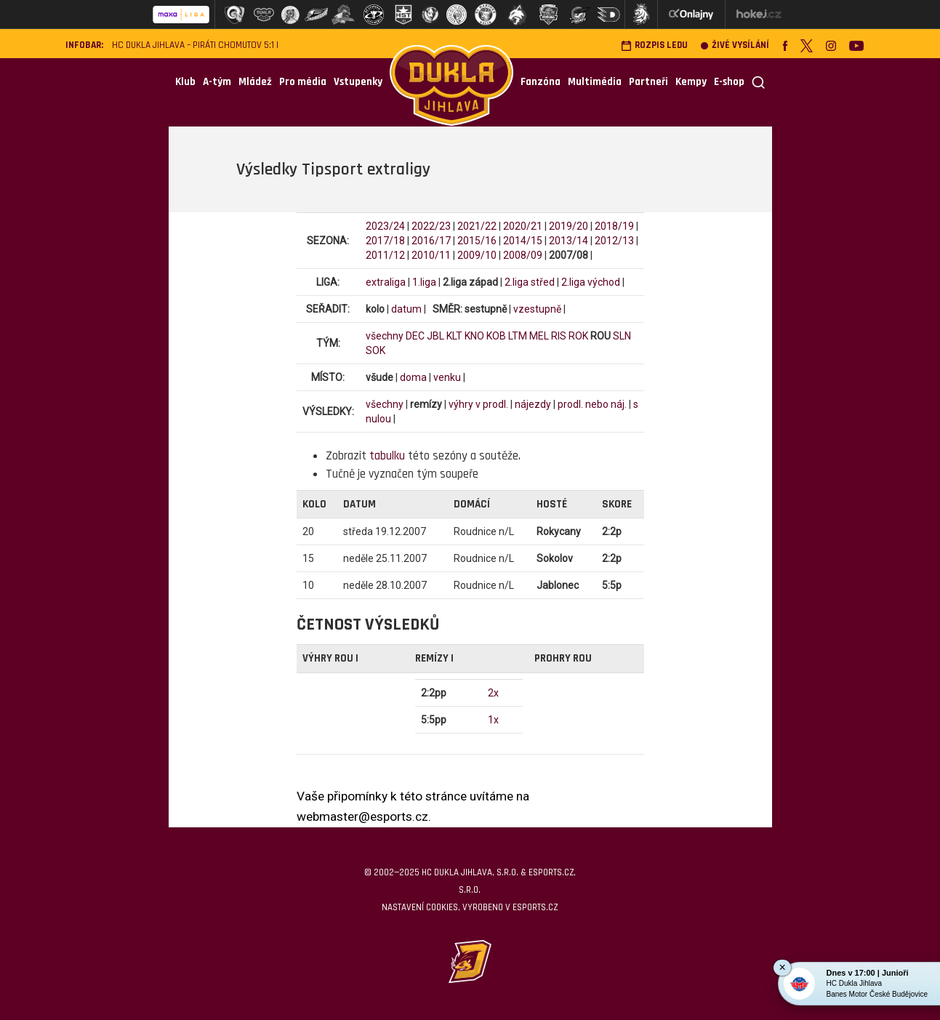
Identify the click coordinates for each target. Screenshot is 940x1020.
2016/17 (431, 240)
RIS (558, 336)
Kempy (691, 82)
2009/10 (477, 255)
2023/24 (385, 226)
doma (413, 377)
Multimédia (595, 82)
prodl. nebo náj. (592, 404)
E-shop (729, 82)
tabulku (387, 456)
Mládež (255, 82)
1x (493, 720)
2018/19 (614, 226)
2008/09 (522, 255)
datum (406, 309)
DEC (415, 336)
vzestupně (537, 309)
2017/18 (385, 240)
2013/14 (568, 240)
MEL (539, 336)
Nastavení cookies (420, 907)
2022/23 (431, 226)
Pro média (302, 82)
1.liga (424, 282)
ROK (578, 336)
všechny (384, 336)
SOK (375, 350)
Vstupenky (358, 82)
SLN (622, 336)
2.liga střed (530, 282)
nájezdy (533, 404)
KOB (496, 336)
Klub (185, 82)
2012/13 (614, 240)
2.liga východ (590, 282)
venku (447, 377)
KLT (454, 336)
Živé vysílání (735, 45)
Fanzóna (541, 82)
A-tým (217, 82)
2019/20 (568, 226)
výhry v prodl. (478, 404)
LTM (517, 336)
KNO (474, 336)
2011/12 (385, 255)
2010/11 (431, 255)
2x (493, 693)
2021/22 (477, 226)
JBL (435, 336)
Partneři (648, 82)
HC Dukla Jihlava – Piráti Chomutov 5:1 (193, 45)
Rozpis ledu (654, 45)
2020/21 (522, 226)
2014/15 (522, 240)
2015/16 (477, 240)
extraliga (386, 282)
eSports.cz (535, 907)
